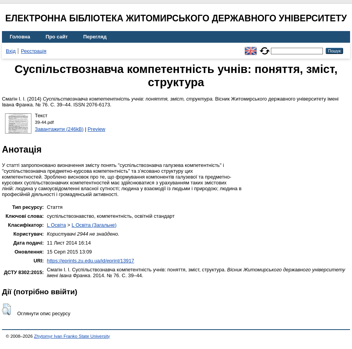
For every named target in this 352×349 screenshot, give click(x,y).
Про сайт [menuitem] (57, 37)
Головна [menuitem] (20, 37)
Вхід (11, 51)
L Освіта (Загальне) (93, 225)
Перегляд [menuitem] (95, 37)
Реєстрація (33, 51)
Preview (97, 129)
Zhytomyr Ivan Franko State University (72, 336)
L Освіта (56, 225)
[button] (6, 309)
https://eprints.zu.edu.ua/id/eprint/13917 (90, 261)
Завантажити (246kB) (59, 129)
